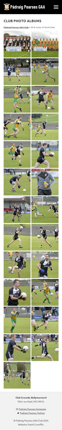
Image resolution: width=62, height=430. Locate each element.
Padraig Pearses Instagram (31, 408)
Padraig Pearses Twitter (31, 412)
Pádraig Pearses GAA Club (16, 27)
